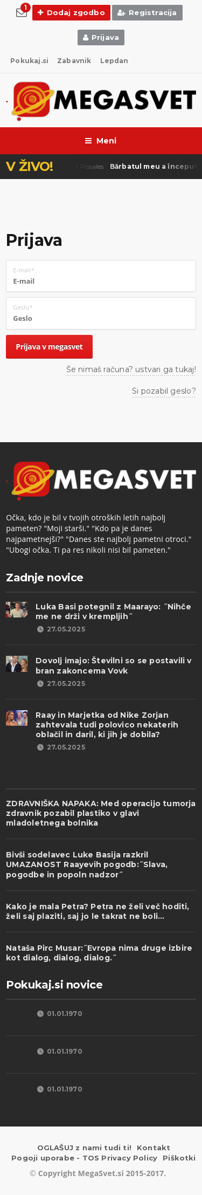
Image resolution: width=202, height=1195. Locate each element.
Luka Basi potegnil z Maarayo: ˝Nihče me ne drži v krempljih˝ (113, 611)
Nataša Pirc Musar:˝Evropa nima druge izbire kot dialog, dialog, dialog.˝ (99, 953)
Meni (100, 140)
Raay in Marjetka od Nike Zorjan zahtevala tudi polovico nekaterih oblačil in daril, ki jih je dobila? (107, 724)
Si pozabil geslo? (164, 391)
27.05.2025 (60, 629)
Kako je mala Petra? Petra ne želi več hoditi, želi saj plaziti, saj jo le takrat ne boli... (97, 911)
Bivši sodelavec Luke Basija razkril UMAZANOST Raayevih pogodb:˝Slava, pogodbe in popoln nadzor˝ (87, 864)
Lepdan (114, 61)
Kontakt (153, 1147)
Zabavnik (74, 61)
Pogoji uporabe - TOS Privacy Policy (84, 1157)
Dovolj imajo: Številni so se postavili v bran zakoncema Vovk (113, 665)
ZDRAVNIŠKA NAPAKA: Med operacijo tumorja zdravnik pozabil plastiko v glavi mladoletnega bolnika (101, 813)
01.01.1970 (59, 1013)
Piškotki (179, 1157)
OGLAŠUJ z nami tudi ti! (84, 1147)
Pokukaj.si (29, 61)
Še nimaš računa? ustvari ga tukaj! (131, 369)
